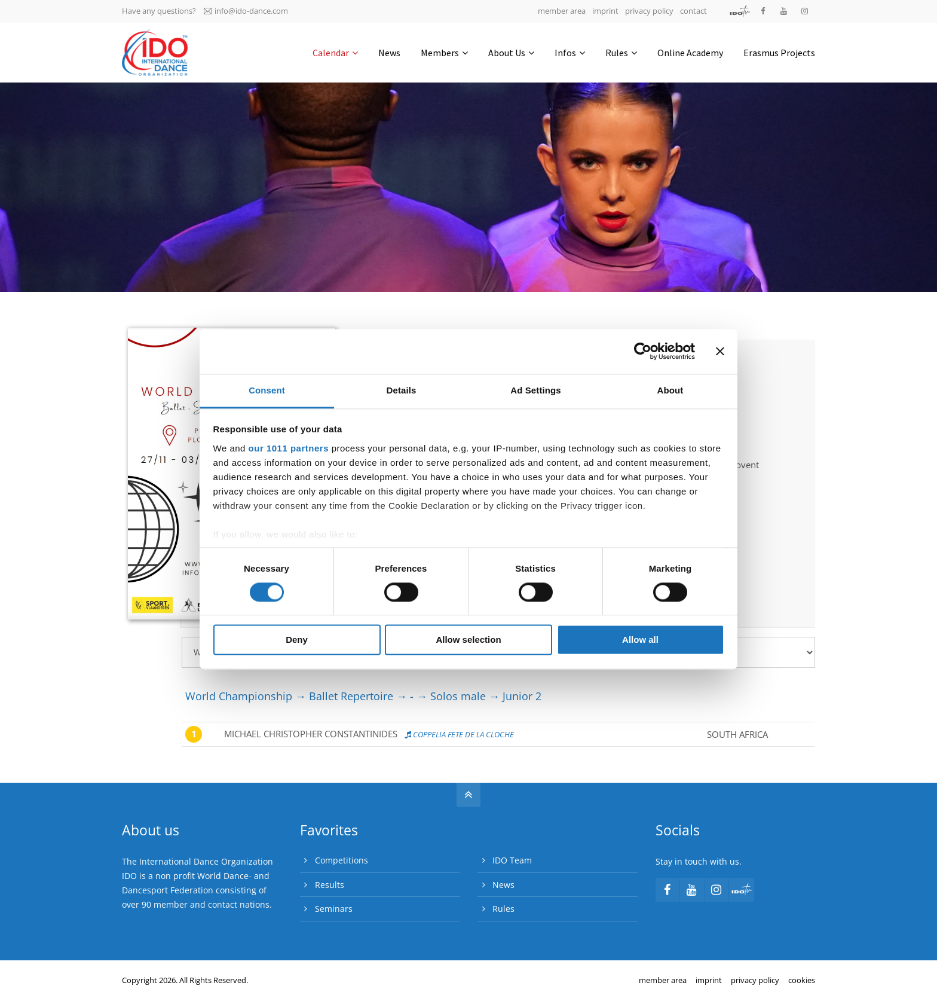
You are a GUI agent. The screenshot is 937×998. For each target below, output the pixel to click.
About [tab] (670, 390)
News (503, 884)
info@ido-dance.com (246, 10)
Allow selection (468, 640)
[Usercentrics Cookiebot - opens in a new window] (642, 351)
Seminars (334, 908)
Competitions (341, 860)
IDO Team (512, 860)
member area (562, 10)
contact (693, 10)
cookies (801, 980)
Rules (503, 908)
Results (329, 884)
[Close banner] (720, 351)
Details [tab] (402, 390)
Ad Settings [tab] (535, 390)
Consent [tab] (267, 390)
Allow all (640, 640)
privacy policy (649, 10)
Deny (297, 640)
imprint (605, 10)
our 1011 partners (289, 448)
